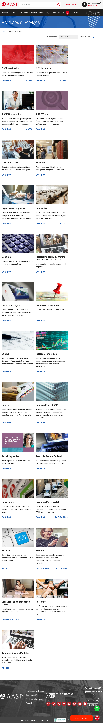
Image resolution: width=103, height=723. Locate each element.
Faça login (92, 6)
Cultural (34, 13)
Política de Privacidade (29, 720)
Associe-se (71, 4)
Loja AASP (74, 13)
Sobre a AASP (31, 695)
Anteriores (62, 568)
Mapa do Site (44, 720)
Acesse (30, 80)
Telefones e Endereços (35, 691)
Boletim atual (43, 568)
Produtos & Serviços (21, 13)
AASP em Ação (45, 13)
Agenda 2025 (61, 517)
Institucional (6, 13)
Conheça (6, 80)
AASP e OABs (58, 13)
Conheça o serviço (11, 619)
